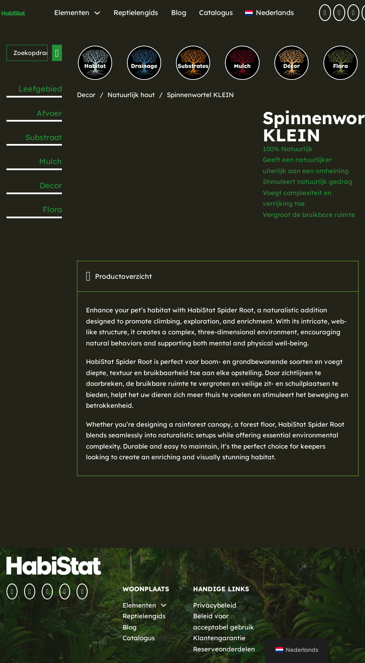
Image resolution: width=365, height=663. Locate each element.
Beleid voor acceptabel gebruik (223, 621)
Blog (178, 12)
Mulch (50, 161)
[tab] (217, 276)
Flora (52, 209)
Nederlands (269, 12)
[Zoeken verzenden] (57, 53)
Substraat (43, 137)
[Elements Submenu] (97, 12)
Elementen (71, 12)
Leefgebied (40, 89)
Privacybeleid (214, 605)
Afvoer (49, 113)
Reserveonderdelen (224, 649)
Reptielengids (135, 12)
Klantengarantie (219, 638)
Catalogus (216, 12)
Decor (51, 185)
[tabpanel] (218, 383)
